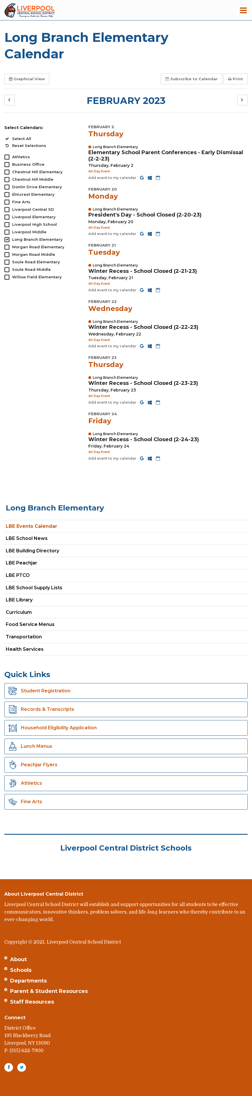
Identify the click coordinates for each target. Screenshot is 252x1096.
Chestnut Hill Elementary (37, 171)
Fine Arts (21, 202)
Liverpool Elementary (34, 217)
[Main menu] (243, 10)
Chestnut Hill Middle (32, 179)
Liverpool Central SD (33, 209)
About (18, 959)
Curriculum (19, 612)
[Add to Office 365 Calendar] (150, 177)
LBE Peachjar (31, 564)
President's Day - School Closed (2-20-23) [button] (144, 215)
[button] (9, 100)
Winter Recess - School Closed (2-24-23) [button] (143, 439)
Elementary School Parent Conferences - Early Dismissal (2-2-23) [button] (165, 155)
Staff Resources (32, 1002)
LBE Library (19, 600)
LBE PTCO (18, 575)
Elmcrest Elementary (33, 194)
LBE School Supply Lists (34, 587)
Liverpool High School (34, 224)
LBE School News (27, 538)
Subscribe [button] (191, 79)
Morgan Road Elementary (38, 247)
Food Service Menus (30, 624)
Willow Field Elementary (37, 277)
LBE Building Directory (32, 550)
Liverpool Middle (29, 232)
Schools (20, 970)
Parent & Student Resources (49, 991)
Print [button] (235, 79)
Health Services (25, 649)
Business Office (28, 164)
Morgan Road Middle (33, 254)
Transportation (24, 637)
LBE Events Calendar (31, 526)
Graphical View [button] (27, 79)
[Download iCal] (158, 177)
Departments (28, 981)
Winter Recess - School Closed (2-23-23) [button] (143, 383)
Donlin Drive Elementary (37, 186)
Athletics (21, 156)
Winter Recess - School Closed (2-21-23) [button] (142, 271)
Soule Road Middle (31, 269)
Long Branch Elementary (37, 239)
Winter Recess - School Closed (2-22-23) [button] (143, 327)
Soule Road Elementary (36, 262)
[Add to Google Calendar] (142, 177)
